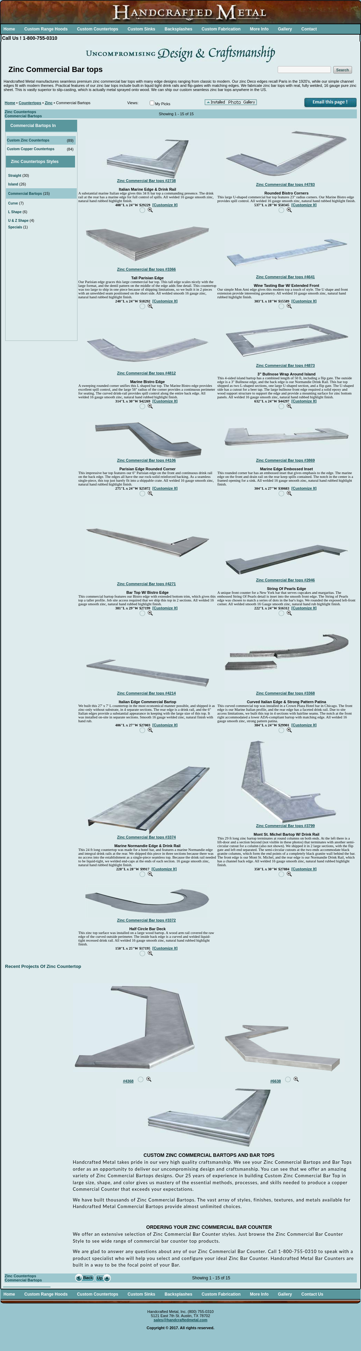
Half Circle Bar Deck (147, 929)
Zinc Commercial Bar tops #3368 (285, 693)
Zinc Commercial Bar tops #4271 (146, 584)
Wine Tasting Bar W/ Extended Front (286, 285)
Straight (14, 176)
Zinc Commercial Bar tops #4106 (146, 460)
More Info (259, 29)
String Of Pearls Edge (286, 589)
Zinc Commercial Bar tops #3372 (146, 920)
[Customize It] (165, 205)
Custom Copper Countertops (30, 149)
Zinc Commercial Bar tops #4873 (285, 365)
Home (9, 29)
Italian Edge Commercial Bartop (147, 702)
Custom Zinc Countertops (28, 140)
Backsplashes (178, 29)
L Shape (15, 212)
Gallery (285, 29)
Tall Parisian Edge (147, 278)
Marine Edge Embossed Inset (286, 469)
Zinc (49, 103)
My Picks (162, 104)
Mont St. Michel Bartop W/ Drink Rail (286, 834)
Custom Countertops (97, 29)
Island (13, 184)
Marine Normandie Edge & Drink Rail (147, 846)
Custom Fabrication (221, 29)
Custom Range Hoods (45, 29)
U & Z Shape (18, 221)
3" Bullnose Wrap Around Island (287, 374)
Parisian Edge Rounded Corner (147, 469)
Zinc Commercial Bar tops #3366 (146, 269)
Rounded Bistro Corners (287, 193)
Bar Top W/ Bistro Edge (147, 592)
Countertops (30, 103)
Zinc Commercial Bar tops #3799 (285, 826)
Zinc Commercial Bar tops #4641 (285, 277)
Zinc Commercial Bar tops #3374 (146, 837)
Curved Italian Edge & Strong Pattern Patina (286, 702)
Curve (13, 203)
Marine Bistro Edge (147, 382)
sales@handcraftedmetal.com (180, 1320)
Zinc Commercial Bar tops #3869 (285, 460)
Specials (15, 227)
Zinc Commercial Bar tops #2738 (146, 181)
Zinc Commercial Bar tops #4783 (285, 184)
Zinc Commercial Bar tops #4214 (146, 693)
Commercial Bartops (25, 194)
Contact (309, 29)
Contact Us (312, 1294)
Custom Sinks (141, 29)
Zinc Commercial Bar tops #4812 (146, 373)
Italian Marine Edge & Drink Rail (147, 189)
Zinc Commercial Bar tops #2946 (285, 580)
